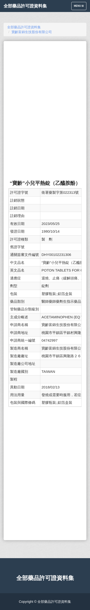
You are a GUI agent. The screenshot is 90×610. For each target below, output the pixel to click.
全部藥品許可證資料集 (25, 6)
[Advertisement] (45, 76)
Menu (80, 7)
